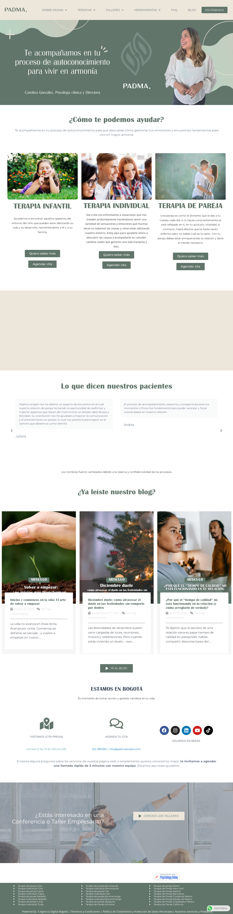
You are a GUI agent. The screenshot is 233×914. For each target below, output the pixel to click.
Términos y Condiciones (86, 911)
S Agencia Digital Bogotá (52, 911)
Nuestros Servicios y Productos (194, 911)
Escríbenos (214, 10)
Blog (192, 10)
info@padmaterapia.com (125, 749)
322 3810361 (99, 749)
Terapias (86, 10)
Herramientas (147, 10)
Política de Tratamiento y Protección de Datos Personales (138, 911)
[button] (12, 431)
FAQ (174, 10)
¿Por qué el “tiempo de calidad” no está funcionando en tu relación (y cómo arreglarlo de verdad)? (192, 603)
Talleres (114, 10)
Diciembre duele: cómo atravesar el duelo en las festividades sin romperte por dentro (116, 603)
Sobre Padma (54, 10)
